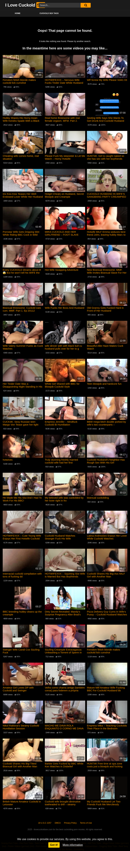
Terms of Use (86, 823)
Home (17, 13)
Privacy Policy (70, 823)
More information (73, 844)
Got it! (54, 844)
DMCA (58, 823)
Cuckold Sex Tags (49, 13)
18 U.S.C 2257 (44, 823)
